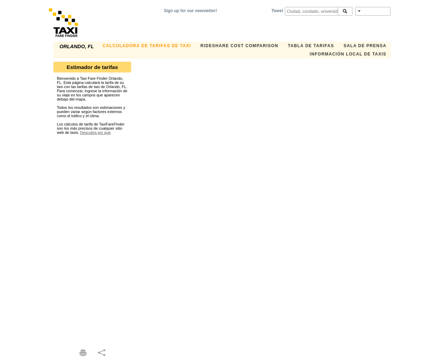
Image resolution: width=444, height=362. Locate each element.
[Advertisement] (92, 239)
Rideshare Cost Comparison (239, 45)
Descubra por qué (95, 132)
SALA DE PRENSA (365, 45)
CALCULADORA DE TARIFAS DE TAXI (147, 45)
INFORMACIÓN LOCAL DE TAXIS (348, 54)
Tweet (277, 10)
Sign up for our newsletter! (190, 10)
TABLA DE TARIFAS (311, 45)
